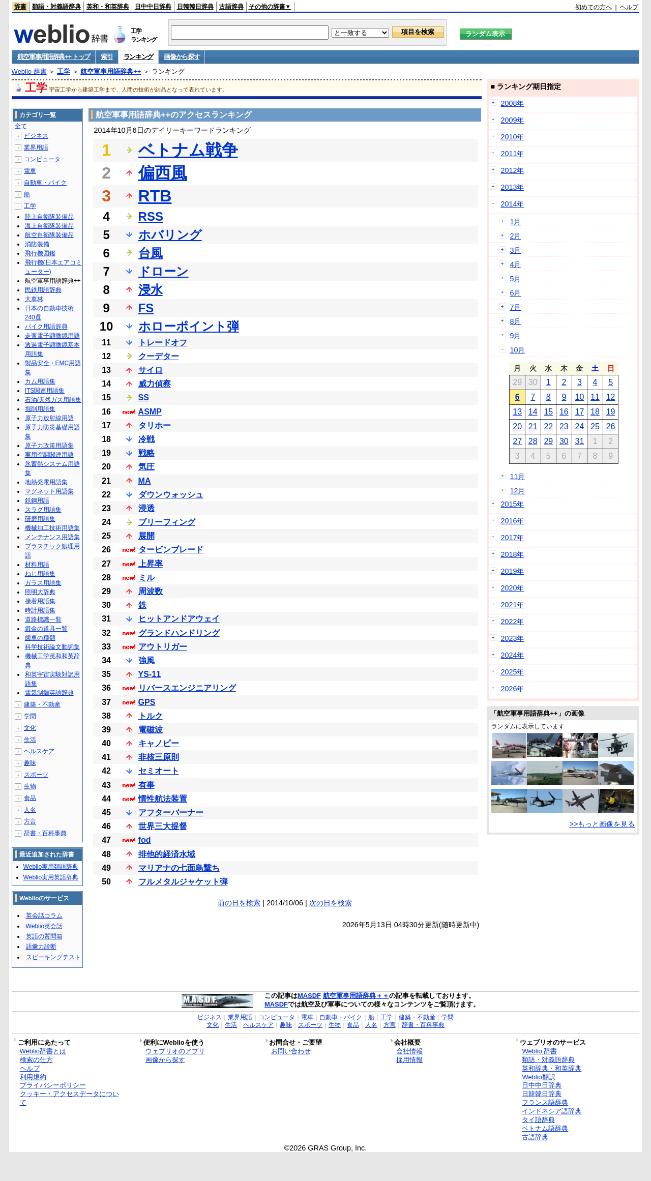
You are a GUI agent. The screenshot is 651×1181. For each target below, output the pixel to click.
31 (579, 441)
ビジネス (36, 135)
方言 (30, 821)
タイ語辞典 (538, 1120)
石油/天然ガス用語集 (53, 399)
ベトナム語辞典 (545, 1128)
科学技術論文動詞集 (52, 647)
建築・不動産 (42, 704)
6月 (515, 293)
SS (143, 397)
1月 (515, 222)
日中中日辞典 (153, 7)
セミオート (158, 770)
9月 (515, 336)
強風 (146, 660)
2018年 (512, 554)
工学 (63, 71)
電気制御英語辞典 (49, 692)
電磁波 (150, 729)
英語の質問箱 (44, 936)
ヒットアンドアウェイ (179, 618)
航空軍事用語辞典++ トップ (54, 57)
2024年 (512, 655)
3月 (515, 250)
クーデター (158, 356)
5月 (515, 279)
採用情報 (409, 1060)
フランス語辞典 (545, 1102)
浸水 (150, 290)
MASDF (309, 995)
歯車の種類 (40, 637)
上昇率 (150, 563)
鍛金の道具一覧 (46, 628)
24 (579, 426)
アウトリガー (162, 646)
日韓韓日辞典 (195, 7)
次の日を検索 (330, 903)
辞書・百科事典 (45, 833)
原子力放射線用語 (49, 418)
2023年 (512, 638)
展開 (146, 536)
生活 (30, 739)
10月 (517, 350)
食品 (30, 798)
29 (548, 441)
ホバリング (170, 235)
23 (564, 426)
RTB (155, 196)
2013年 (512, 187)
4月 (515, 264)
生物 (30, 786)
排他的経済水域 (166, 854)
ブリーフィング (166, 522)
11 (595, 397)
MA (144, 481)
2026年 (512, 689)
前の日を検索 (239, 903)
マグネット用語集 (49, 491)
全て (21, 126)
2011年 (512, 154)
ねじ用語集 (40, 573)
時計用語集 (40, 610)
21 (533, 426)
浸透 (146, 508)
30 (564, 441)
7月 (515, 307)
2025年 (512, 672)
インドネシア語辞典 (551, 1111)
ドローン (163, 271)
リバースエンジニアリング (187, 688)
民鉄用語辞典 (43, 289)
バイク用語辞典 (46, 326)
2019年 (512, 571)
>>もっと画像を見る (602, 824)
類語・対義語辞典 (56, 7)
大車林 (34, 299)
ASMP (150, 411)
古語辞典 (231, 7)
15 (548, 411)
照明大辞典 (40, 592)
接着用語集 (40, 601)
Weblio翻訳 (538, 1077)
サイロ (150, 370)
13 (517, 411)
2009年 (512, 120)
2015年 (512, 504)
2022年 (512, 621)
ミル (146, 577)
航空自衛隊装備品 (49, 235)
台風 (150, 253)
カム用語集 (40, 381)
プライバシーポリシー (53, 1085)
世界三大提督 (162, 826)
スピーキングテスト (53, 957)
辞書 (20, 7)
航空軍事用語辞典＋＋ (356, 995)
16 (564, 411)
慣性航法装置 (162, 798)
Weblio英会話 (44, 926)
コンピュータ (42, 159)
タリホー (154, 425)
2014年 (512, 204)
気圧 (146, 466)
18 (595, 411)
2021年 (512, 605)
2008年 (512, 103)
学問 (30, 716)
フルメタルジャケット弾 (183, 881)
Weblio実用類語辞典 (50, 866)
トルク (150, 716)
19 (610, 411)
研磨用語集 (40, 518)
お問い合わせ (291, 1051)
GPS (147, 702)
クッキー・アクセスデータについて (69, 1098)
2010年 (512, 137)
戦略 (146, 453)
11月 (517, 477)
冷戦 (146, 439)
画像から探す (181, 57)
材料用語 (37, 564)
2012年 (512, 170)
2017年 (512, 538)
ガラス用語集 (43, 582)
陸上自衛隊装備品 (49, 216)
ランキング (139, 57)
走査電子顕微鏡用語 (52, 335)
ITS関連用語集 (45, 390)
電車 (30, 170)
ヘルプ (629, 7)
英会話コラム (44, 915)
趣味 (30, 762)
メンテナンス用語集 (52, 537)
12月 (517, 491)
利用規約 (33, 1077)
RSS (150, 216)
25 (595, 426)
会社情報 (409, 1051)
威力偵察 (154, 383)
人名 (30, 809)
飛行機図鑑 (40, 253)
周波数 (150, 591)
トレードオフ (162, 342)
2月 (515, 236)
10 (579, 397)
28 (533, 441)
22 (548, 426)
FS (146, 308)
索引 (106, 57)
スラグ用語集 (43, 509)
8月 (515, 321)
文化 (30, 727)
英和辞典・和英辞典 (551, 1068)
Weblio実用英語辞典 (50, 877)
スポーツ (36, 774)
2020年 (512, 588)
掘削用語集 (40, 408)
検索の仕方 (36, 1060)
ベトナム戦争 (188, 150)
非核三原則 (158, 757)
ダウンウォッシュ (170, 494)
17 (579, 411)
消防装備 (37, 244)
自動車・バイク (45, 182)
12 (610, 397)
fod (144, 840)
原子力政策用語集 (49, 445)
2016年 (512, 521)
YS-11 (149, 674)
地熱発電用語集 (46, 482)
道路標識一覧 (43, 619)
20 (517, 426)
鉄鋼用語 (37, 500)
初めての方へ (593, 7)
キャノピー (158, 743)
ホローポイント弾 (188, 326)
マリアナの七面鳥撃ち (179, 868)
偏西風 (162, 173)
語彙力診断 (41, 946)
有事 (146, 785)
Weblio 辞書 (29, 71)
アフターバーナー (170, 812)
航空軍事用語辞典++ (110, 71)
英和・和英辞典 (107, 7)
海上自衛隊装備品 (49, 225)
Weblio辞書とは (43, 1051)
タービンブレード (170, 549)
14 (533, 411)
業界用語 (36, 147)
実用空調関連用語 (49, 454)
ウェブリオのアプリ (175, 1051)
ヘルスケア (39, 751)
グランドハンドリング (179, 633)
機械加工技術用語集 (52, 528)
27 (517, 441)
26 (610, 426)
